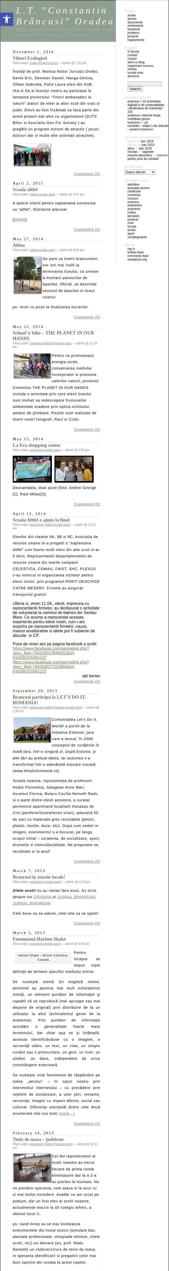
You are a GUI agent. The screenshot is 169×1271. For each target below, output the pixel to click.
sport (54, 63)
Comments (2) (87, 1124)
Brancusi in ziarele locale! (39, 877)
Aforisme (133, 76)
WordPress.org (137, 259)
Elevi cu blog (136, 62)
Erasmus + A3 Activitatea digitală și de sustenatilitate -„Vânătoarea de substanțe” (147, 105)
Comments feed (138, 256)
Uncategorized (137, 237)
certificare (134, 191)
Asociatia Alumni (138, 188)
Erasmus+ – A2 (138, 122)
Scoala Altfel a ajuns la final (41, 520)
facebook (134, 29)
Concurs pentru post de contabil (147, 157)
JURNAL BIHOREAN (76, 897)
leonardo (133, 216)
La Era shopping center (37, 445)
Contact (132, 55)
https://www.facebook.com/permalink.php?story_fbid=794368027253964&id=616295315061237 (51, 666)
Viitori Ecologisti (30, 58)
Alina (131, 148)
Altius (19, 245)
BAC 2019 (147, 141)
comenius (36, 343)
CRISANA (43, 897)
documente (135, 22)
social (131, 230)
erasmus (133, 202)
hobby (34, 63)
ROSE (130, 223)
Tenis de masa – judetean (38, 1139)
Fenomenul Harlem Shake (39, 939)
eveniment (37, 450)
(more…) (67, 1113)
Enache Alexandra (140, 155)
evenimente (135, 25)
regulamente (136, 40)
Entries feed (136, 252)
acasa (132, 15)
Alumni (132, 19)
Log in (131, 249)
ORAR (20, 220)
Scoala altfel (25, 189)
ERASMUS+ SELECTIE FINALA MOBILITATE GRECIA (144, 117)
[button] (6, 19)
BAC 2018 (145, 148)
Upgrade (147, 152)
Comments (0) (87, 174)
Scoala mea (135, 72)
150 (130, 112)
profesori (133, 33)
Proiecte (44, 63)
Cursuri (132, 58)
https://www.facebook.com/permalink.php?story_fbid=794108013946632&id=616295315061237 (51, 653)
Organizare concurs (140, 66)
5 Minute (133, 51)
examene (134, 209)
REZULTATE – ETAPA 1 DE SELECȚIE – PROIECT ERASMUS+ (148, 127)
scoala (43, 194)
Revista (132, 69)
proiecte (133, 36)
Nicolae (132, 152)
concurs (133, 198)
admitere (133, 184)
